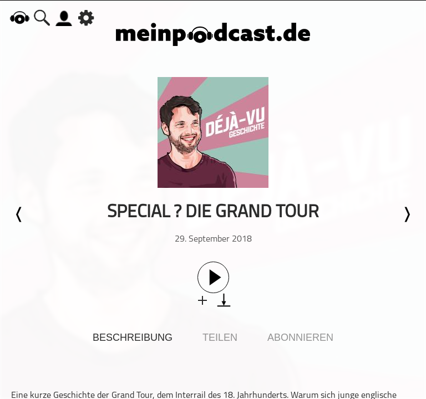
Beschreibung (133, 337)
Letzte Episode (19, 214)
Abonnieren (300, 337)
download (224, 300)
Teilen (219, 337)
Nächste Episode (406, 214)
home (19, 17)
